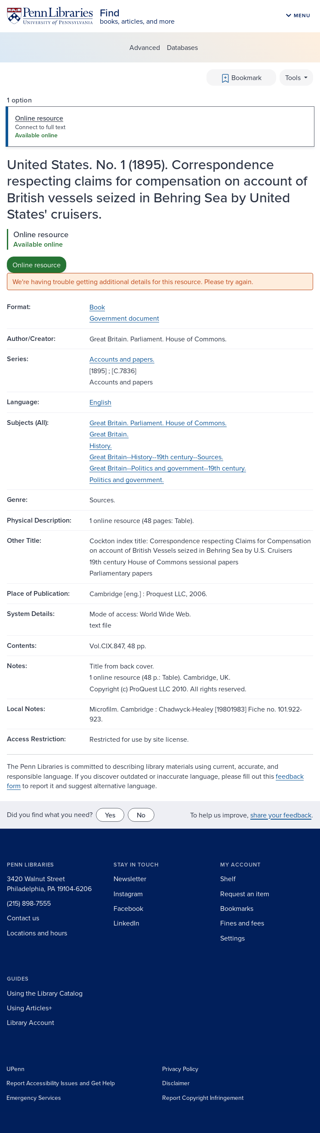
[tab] (160, 126)
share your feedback (280, 815)
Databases (182, 47)
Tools (293, 77)
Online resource (36, 264)
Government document (124, 318)
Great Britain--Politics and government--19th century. (167, 468)
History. (100, 445)
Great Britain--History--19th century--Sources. (156, 456)
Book (97, 307)
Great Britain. (109, 434)
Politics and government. (126, 479)
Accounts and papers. (121, 359)
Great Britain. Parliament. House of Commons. (158, 422)
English (100, 402)
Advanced (144, 47)
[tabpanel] (160, 260)
